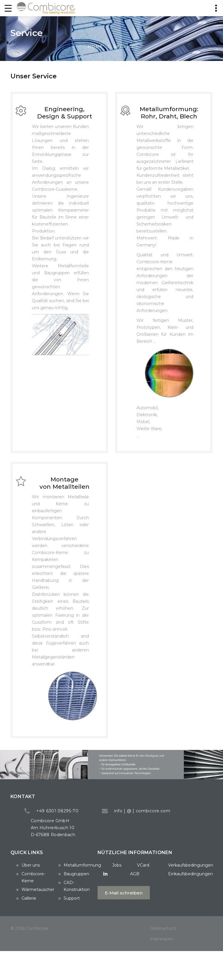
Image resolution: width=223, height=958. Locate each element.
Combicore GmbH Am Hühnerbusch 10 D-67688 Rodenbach (88, 834)
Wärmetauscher (37, 887)
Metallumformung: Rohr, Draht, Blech (169, 114)
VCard (122, 871)
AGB (114, 880)
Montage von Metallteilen (64, 488)
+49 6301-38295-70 (93, 817)
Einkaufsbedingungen (170, 880)
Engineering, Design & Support (64, 114)
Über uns (30, 862)
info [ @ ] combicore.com (178, 817)
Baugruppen (76, 871)
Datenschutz (163, 935)
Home (95, 46)
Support (72, 895)
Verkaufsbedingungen (170, 871)
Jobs (95, 871)
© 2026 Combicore (29, 935)
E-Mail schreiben (104, 899)
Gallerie (28, 895)
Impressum (161, 945)
